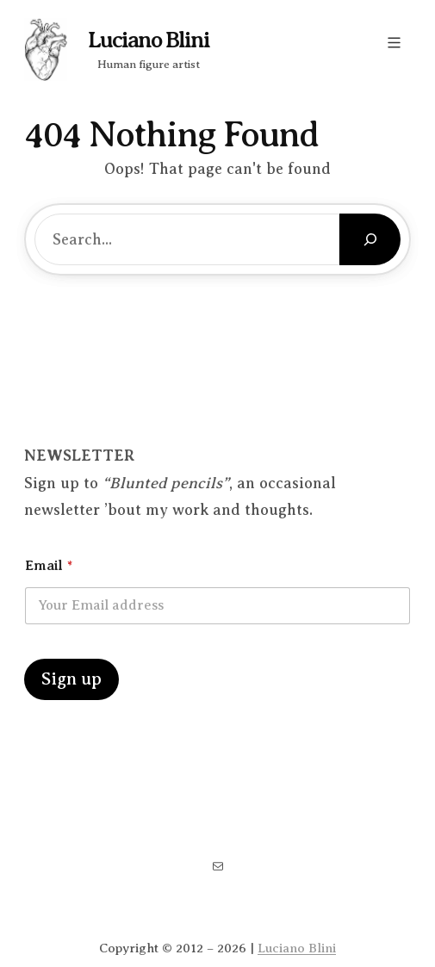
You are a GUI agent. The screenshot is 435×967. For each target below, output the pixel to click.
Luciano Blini (148, 40)
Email (48, 565)
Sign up (71, 679)
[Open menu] (394, 42)
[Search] (370, 239)
